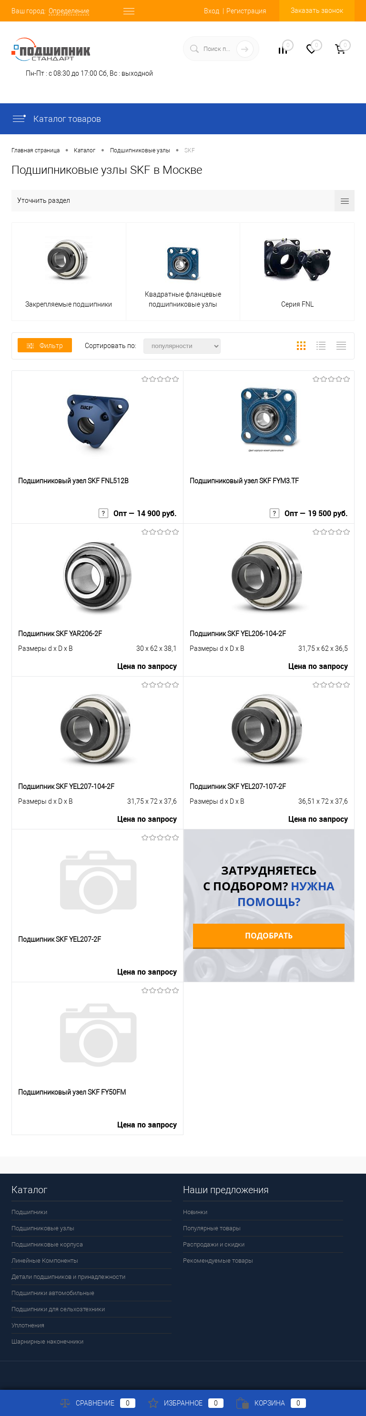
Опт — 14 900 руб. (138, 514)
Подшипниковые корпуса (47, 1244)
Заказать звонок (317, 10)
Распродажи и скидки (213, 1244)
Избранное (186, 1403)
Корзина (271, 1403)
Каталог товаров (56, 119)
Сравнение (97, 1403)
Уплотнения (27, 1325)
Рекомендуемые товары (218, 1260)
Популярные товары (212, 1228)
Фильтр (45, 345)
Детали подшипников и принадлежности (68, 1276)
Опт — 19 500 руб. (309, 514)
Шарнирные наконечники (47, 1341)
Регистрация (246, 11)
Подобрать (269, 935)
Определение (69, 11)
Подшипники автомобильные (52, 1292)
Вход (211, 11)
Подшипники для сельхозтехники (58, 1309)
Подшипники (29, 1212)
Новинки (195, 1212)
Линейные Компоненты (44, 1260)
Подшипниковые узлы (42, 1228)
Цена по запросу (147, 666)
